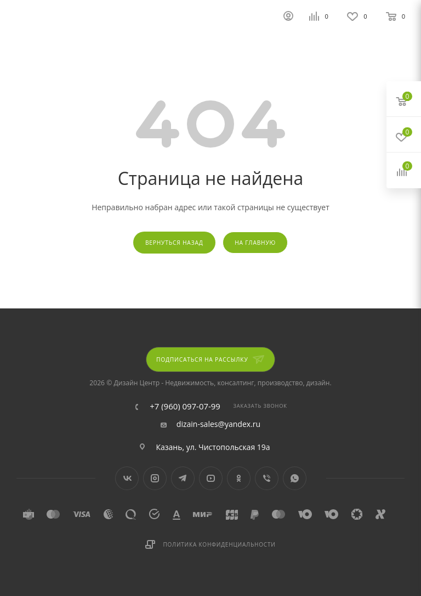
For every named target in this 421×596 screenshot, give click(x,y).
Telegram (183, 478)
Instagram (155, 478)
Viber (266, 478)
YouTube (211, 478)
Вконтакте (127, 478)
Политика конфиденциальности (219, 544)
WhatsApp (294, 478)
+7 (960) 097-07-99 (185, 406)
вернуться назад (174, 242)
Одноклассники (239, 478)
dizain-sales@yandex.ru (218, 424)
